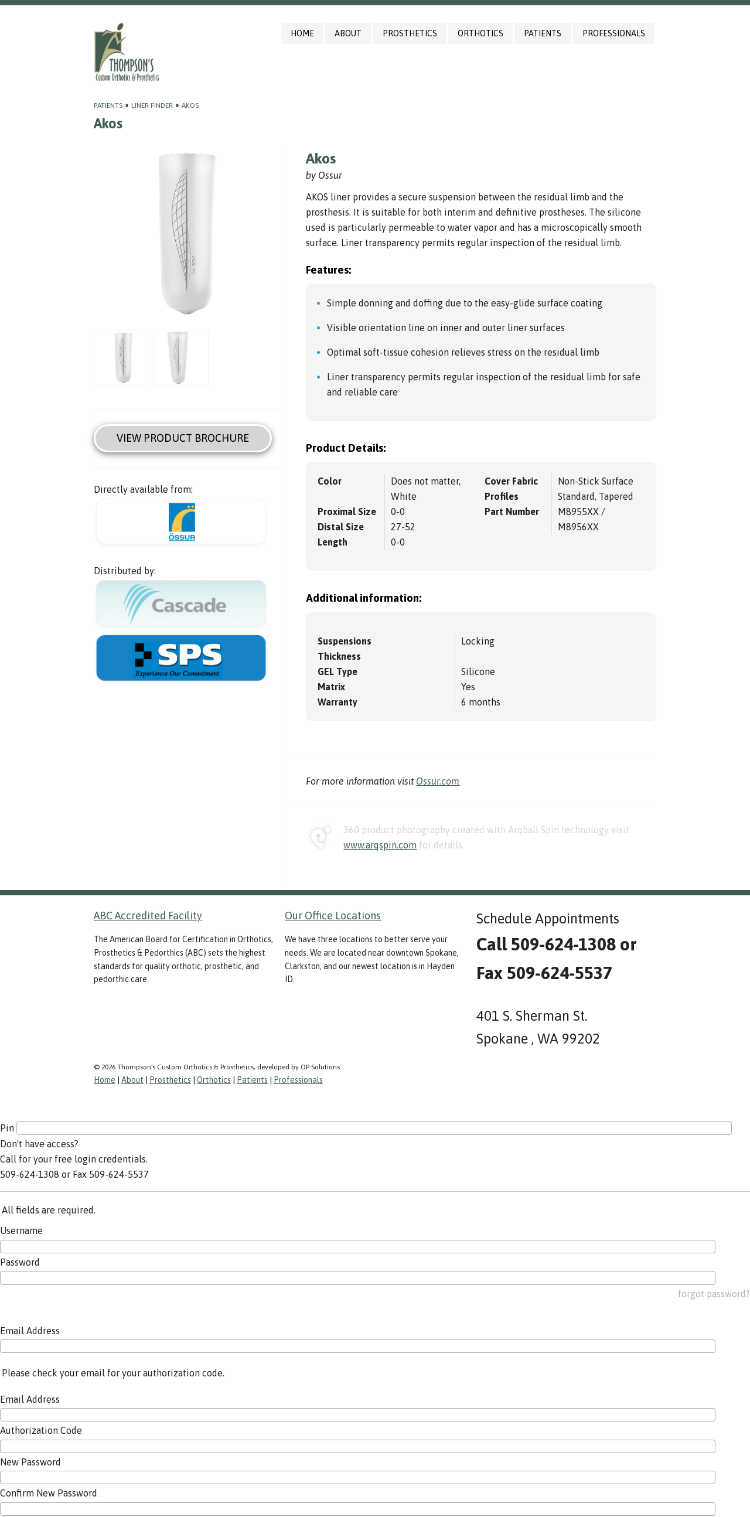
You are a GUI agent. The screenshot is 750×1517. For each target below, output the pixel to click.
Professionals (613, 33)
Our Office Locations (333, 915)
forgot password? (714, 1293)
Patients (542, 33)
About (348, 33)
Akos (190, 105)
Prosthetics (410, 33)
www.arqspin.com (380, 845)
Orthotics (480, 33)
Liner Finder (152, 105)
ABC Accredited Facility (148, 915)
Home (302, 33)
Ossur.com (437, 781)
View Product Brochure (183, 438)
